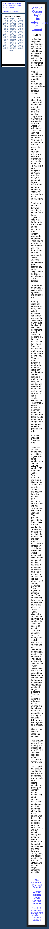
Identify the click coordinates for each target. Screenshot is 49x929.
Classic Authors (8, 7)
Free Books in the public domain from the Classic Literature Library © (37, 914)
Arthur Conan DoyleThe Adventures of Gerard (39, 19)
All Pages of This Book (10, 11)
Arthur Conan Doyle (37, 895)
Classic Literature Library (11, 5)
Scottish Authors (36, 902)
